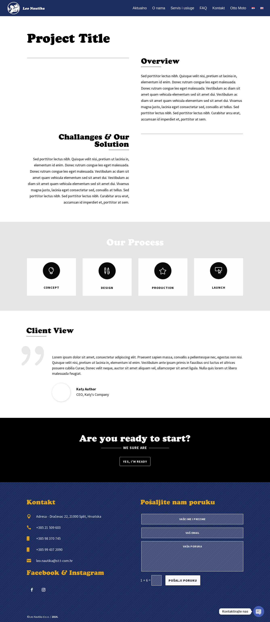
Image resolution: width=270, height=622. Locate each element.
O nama (158, 8)
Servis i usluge (182, 8)
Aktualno (140, 8)
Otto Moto (238, 8)
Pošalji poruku (192, 580)
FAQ (203, 8)
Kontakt (218, 8)
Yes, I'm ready (135, 462)
